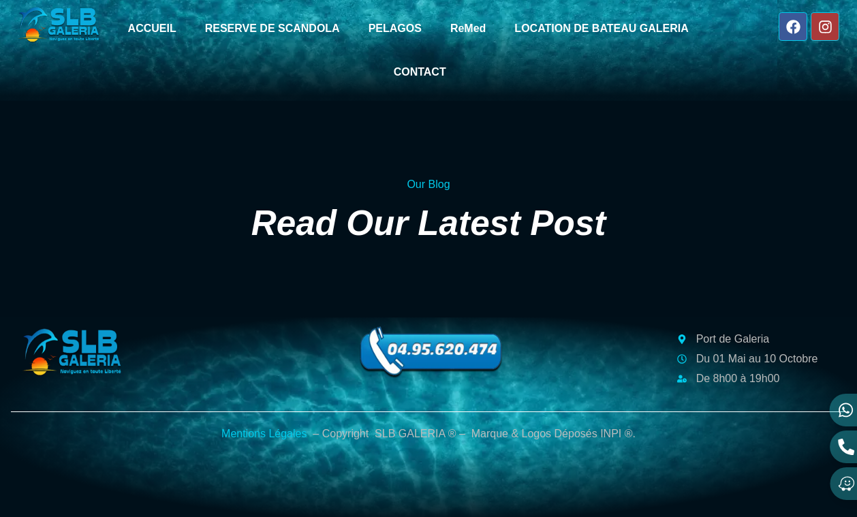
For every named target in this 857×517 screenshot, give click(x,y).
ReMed (468, 28)
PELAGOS (395, 28)
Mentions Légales (264, 433)
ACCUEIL (152, 28)
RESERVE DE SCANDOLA (272, 28)
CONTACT (420, 72)
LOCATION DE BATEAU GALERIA (601, 28)
